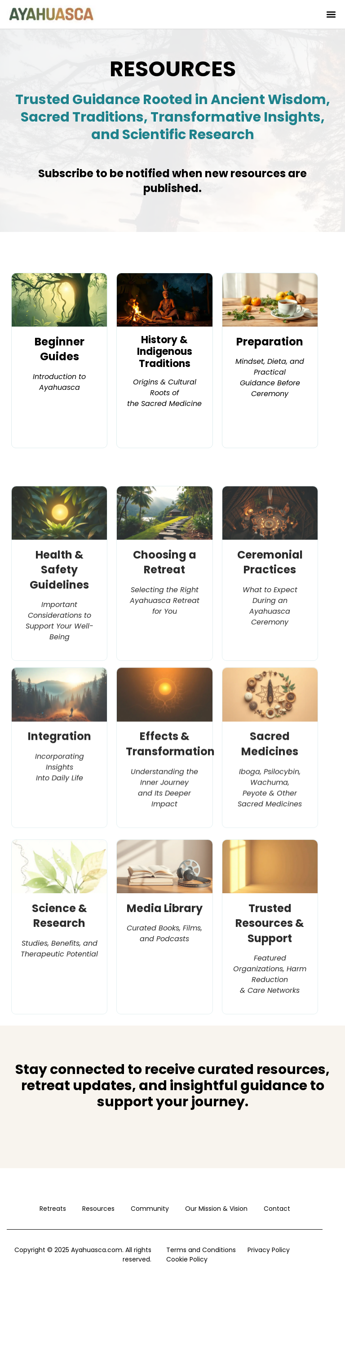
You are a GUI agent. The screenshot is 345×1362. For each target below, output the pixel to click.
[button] (330, 14)
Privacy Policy (269, 1249)
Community (150, 1208)
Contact (277, 1208)
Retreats (53, 1208)
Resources (98, 1208)
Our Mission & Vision (216, 1208)
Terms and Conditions (201, 1249)
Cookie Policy (187, 1259)
